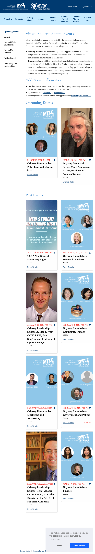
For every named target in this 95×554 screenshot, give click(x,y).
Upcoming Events (11, 32)
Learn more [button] (55, 539)
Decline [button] (59, 546)
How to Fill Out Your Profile (10, 43)
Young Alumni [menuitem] (30, 19)
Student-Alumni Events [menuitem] (76, 19)
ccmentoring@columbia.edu (54, 93)
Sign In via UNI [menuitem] (87, 7)
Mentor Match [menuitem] (53, 19)
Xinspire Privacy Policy (41, 551)
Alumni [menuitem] (41, 19)
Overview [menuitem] (8, 19)
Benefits (7, 37)
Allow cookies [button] (79, 546)
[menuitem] (54, 160)
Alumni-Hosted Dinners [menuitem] (64, 19)
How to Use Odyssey (8, 51)
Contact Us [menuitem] (87, 19)
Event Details (32, 175)
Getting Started (10, 58)
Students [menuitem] (19, 19)
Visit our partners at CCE (81, 96)
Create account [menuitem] (72, 7)
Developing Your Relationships (10, 64)
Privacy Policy (25, 551)
